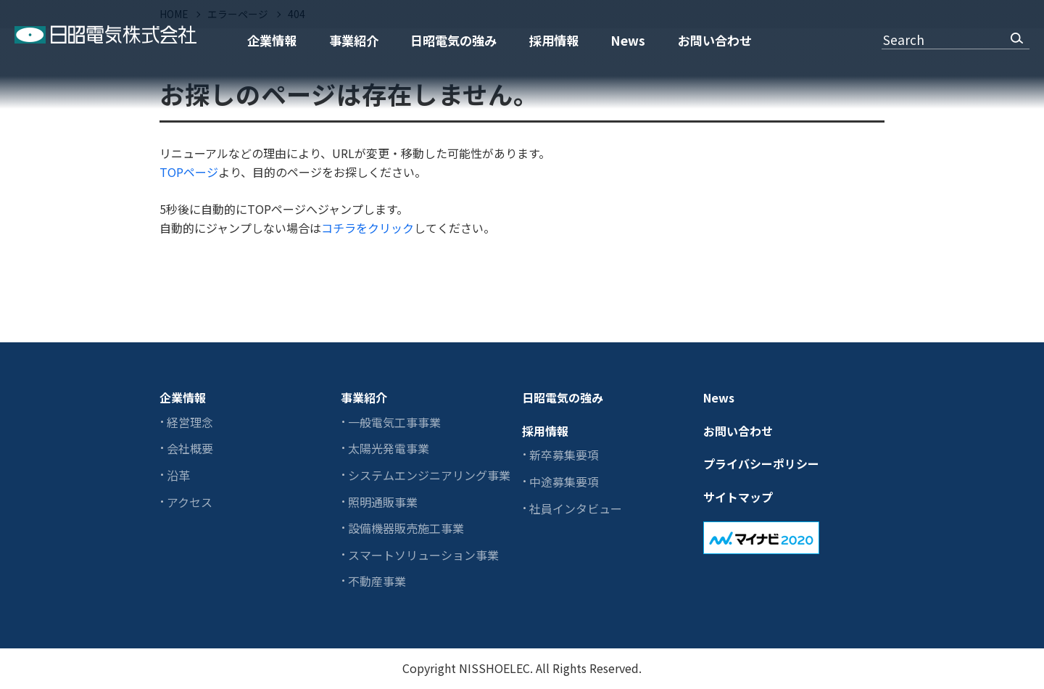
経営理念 (190, 422)
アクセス (189, 502)
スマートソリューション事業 (423, 555)
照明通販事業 (383, 502)
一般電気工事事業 (394, 422)
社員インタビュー (575, 508)
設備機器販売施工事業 (406, 528)
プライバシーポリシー (761, 463)
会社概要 (190, 448)
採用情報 (554, 40)
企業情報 (272, 40)
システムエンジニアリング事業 (429, 475)
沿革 (178, 475)
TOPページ (189, 172)
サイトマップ (738, 497)
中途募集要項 (564, 481)
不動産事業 (377, 581)
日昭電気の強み (453, 40)
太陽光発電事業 (388, 448)
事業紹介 (353, 40)
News (627, 40)
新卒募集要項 (564, 454)
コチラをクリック (367, 227)
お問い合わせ (715, 40)
